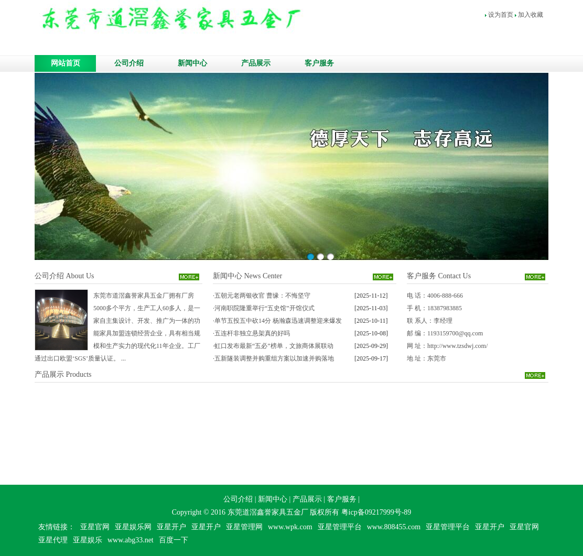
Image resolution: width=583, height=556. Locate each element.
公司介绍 (129, 63)
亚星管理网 (244, 527)
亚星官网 (95, 527)
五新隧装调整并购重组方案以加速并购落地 (274, 358)
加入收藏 (530, 14)
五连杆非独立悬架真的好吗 (252, 333)
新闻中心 (192, 63)
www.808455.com (394, 527)
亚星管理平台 (340, 527)
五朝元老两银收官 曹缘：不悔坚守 (262, 295)
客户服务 (319, 63)
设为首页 (500, 14)
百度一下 (173, 540)
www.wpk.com (290, 527)
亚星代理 (53, 540)
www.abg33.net (130, 540)
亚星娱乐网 (133, 527)
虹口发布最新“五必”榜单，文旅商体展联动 (273, 346)
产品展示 (256, 63)
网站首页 (65, 63)
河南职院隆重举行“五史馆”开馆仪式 (264, 308)
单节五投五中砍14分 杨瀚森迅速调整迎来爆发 (278, 320)
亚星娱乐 (87, 540)
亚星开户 (171, 527)
